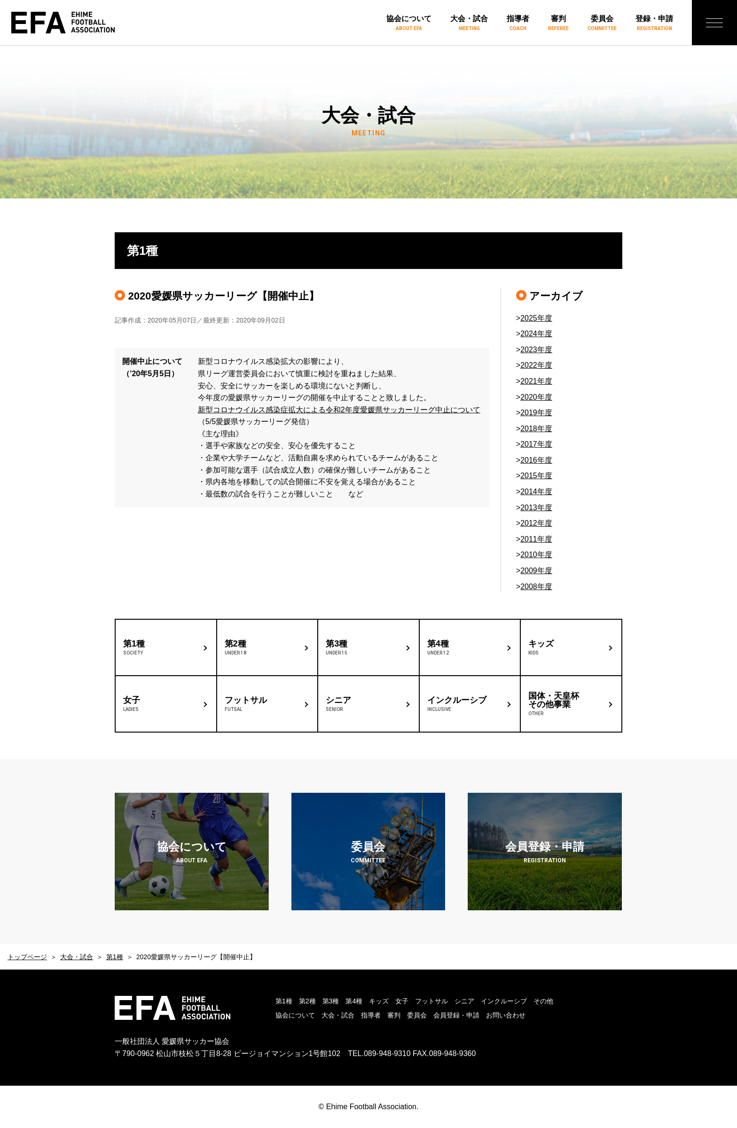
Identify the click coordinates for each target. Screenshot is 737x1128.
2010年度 (536, 555)
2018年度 (536, 429)
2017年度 (536, 444)
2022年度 (536, 365)
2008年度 (536, 587)
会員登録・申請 (456, 1015)
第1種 (114, 957)
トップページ (27, 957)
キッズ (379, 1001)
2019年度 (536, 413)
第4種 (353, 1001)
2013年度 (536, 508)
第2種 (307, 1001)
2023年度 (536, 350)
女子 (401, 1001)
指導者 (518, 23)
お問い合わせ (505, 1015)
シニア (464, 1001)
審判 (558, 23)
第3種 (330, 1001)
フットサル (431, 1001)
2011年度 (536, 539)
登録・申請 (654, 23)
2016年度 (536, 460)
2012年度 (536, 523)
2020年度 (536, 397)
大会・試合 (469, 23)
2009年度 (536, 571)
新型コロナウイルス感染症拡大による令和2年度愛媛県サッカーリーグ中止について (339, 410)
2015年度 (536, 476)
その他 (543, 1001)
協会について (408, 23)
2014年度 (536, 492)
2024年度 (536, 334)
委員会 (602, 23)
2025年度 (536, 318)
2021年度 (536, 381)
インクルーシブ (504, 1001)
